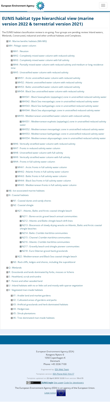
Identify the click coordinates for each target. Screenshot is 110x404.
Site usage (58, 382)
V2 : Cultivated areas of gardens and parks (35, 300)
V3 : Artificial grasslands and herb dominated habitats (40, 304)
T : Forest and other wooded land (25, 281)
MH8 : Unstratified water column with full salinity (38, 152)
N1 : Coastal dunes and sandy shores (32, 200)
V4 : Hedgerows (21, 308)
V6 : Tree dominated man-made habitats (34, 317)
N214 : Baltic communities (45, 233)
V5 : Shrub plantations (24, 313)
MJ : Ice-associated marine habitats (27, 190)
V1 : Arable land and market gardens (32, 295)
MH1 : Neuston (21, 51)
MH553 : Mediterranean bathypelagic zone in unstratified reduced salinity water (63, 133)
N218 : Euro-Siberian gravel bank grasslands (45, 250)
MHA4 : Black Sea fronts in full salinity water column (44, 180)
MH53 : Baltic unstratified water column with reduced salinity (49, 86)
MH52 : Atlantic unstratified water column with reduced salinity (50, 82)
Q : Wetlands (15, 267)
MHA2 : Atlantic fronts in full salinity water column (43, 171)
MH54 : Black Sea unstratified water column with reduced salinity (51, 91)
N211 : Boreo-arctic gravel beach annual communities (49, 216)
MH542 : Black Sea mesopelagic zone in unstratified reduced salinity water (60, 101)
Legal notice (50, 392)
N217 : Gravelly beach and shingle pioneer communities (50, 246)
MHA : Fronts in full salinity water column (34, 161)
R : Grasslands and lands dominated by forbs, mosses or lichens (41, 272)
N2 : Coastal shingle (23, 205)
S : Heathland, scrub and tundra (25, 276)
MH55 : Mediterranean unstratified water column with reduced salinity (54, 116)
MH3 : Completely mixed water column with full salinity (41, 60)
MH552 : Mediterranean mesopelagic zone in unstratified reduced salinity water (63, 129)
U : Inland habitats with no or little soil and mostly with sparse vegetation (46, 285)
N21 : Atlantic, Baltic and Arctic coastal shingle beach (45, 210)
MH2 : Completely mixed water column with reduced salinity (44, 55)
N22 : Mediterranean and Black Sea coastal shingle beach (47, 256)
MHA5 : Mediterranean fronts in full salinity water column (47, 185)
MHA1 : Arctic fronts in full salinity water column (42, 167)
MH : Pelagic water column (22, 45)
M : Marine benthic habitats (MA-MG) (28, 41)
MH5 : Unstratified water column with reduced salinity (40, 72)
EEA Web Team (62, 369)
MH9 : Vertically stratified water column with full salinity (41, 157)
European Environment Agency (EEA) (55, 351)
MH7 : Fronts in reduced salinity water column (36, 148)
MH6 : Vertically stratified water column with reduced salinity (44, 143)
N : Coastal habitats (19, 195)
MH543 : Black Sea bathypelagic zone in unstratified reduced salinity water (60, 105)
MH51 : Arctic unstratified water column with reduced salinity (49, 78)
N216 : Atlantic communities (46, 242)
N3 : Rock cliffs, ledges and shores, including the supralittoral (44, 262)
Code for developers (74, 382)
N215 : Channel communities (46, 237)
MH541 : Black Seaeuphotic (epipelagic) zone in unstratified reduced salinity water (64, 97)
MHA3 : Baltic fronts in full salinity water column (42, 176)
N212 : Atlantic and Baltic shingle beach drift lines (47, 220)
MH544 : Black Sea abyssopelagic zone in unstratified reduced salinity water (61, 110)
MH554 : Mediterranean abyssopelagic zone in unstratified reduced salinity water (64, 138)
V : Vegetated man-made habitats (26, 290)
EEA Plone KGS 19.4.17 (63, 373)
